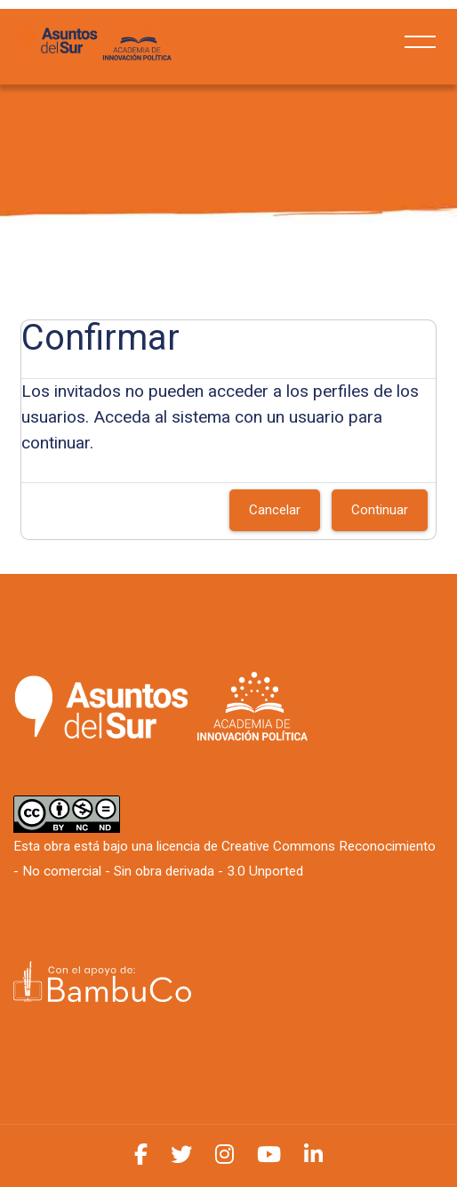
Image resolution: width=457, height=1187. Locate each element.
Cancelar (275, 510)
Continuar (379, 510)
